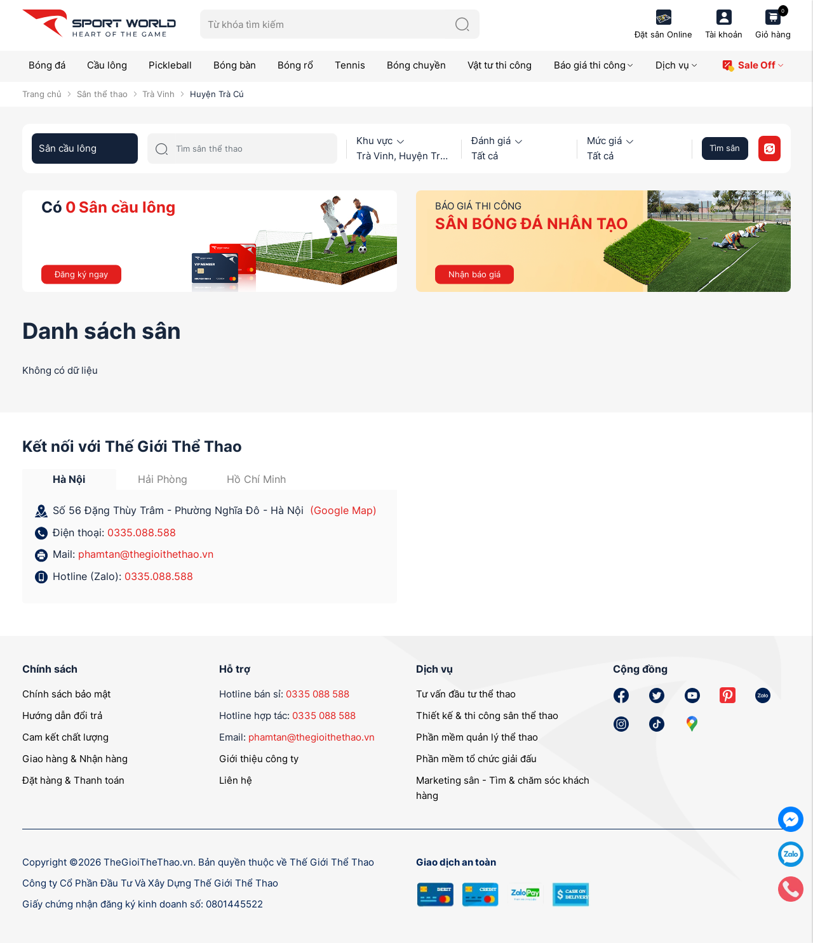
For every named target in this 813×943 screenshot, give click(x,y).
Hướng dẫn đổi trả (62, 715)
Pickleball (170, 65)
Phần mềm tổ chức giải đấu (476, 759)
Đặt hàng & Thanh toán (73, 780)
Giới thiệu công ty (259, 759)
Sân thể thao (102, 94)
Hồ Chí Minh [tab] (256, 479)
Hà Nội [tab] (69, 479)
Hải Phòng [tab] (162, 479)
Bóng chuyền (416, 65)
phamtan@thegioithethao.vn (145, 554)
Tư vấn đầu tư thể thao (466, 694)
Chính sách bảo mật (66, 694)
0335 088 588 (317, 694)
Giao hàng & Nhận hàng (75, 759)
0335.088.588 (141, 532)
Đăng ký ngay (81, 273)
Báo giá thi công (594, 65)
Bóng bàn (234, 65)
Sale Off (753, 66)
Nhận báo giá (474, 273)
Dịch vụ (676, 65)
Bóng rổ (295, 65)
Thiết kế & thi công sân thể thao (487, 715)
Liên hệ (235, 780)
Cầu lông (107, 65)
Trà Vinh (158, 94)
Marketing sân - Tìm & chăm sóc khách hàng (502, 787)
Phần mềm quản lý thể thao (477, 737)
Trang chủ (42, 94)
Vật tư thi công (499, 65)
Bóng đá (47, 65)
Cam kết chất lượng (65, 737)
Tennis (350, 65)
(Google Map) (343, 510)
